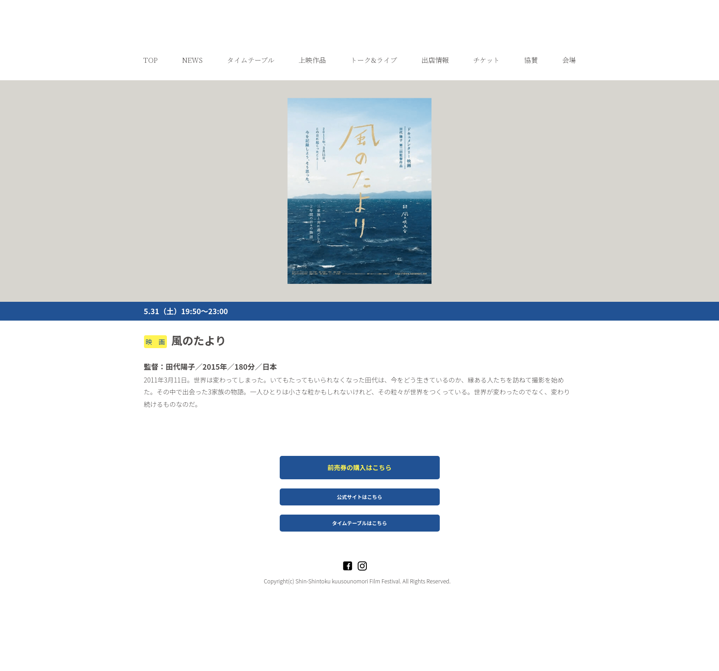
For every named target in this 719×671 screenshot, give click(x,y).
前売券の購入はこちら (359, 520)
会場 (569, 112)
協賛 (531, 112)
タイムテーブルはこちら (359, 575)
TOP (150, 112)
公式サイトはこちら (359, 549)
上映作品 (312, 112)
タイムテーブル (250, 112)
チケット (486, 112)
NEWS (192, 112)
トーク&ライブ (373, 112)
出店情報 (435, 112)
